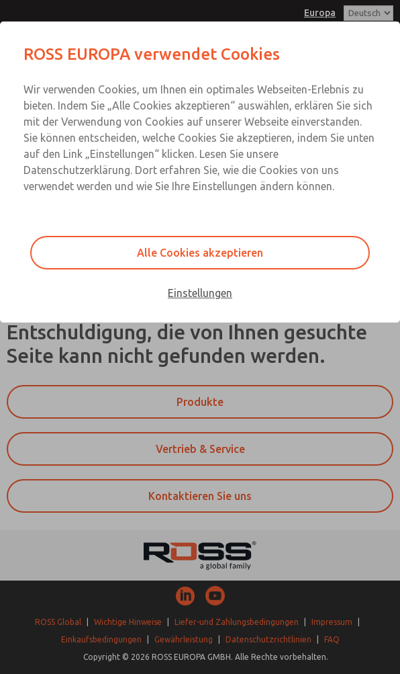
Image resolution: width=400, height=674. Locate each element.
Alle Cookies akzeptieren (200, 253)
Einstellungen (200, 293)
